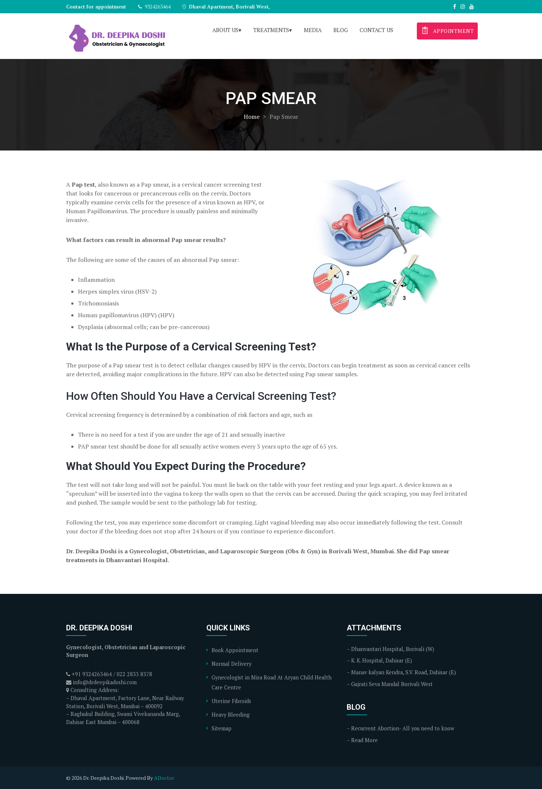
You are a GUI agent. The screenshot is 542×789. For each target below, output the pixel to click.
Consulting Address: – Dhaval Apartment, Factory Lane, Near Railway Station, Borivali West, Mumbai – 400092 (125, 697)
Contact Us (376, 30)
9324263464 (154, 6)
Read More (364, 740)
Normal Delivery (231, 663)
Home (252, 117)
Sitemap (221, 728)
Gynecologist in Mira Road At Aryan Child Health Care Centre (272, 682)
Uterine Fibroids (231, 701)
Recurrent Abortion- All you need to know (402, 728)
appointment (447, 30)
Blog (340, 30)
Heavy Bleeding (231, 714)
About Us (225, 30)
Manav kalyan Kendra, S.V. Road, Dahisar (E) (403, 672)
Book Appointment (235, 650)
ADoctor (164, 777)
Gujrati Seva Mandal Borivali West (392, 684)
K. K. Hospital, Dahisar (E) (381, 660)
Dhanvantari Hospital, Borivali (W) (392, 649)
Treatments (271, 30)
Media (313, 30)
